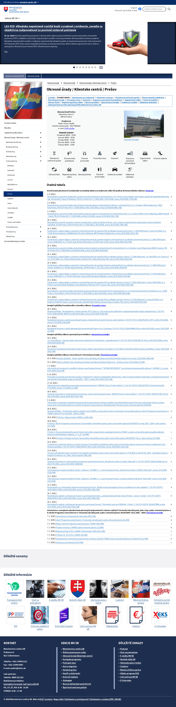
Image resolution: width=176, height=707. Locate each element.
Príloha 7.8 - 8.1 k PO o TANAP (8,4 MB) (72, 535)
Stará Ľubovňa (13, 208)
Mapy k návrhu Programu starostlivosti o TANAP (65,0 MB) (80, 523)
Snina (9, 203)
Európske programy (72, 659)
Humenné (11, 170)
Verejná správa (70, 670)
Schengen (67, 680)
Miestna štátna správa (130, 670)
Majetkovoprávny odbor (72, 102)
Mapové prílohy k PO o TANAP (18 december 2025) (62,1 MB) (80, 531)
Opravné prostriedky (110, 102)
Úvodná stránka (10, 123)
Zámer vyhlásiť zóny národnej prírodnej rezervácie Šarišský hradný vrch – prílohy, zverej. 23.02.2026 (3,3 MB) (101, 362)
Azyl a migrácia (70, 666)
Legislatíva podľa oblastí (13, 133)
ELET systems (46, 699)
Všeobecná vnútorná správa (127, 97)
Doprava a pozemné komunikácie (107, 100)
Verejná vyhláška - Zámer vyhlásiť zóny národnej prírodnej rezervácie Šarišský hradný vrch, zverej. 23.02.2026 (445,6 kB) (105, 358)
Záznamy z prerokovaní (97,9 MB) (69, 542)
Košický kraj (10, 152)
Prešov (10, 194)
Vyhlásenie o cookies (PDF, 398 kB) (105, 699)
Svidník (10, 217)
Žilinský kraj (10, 236)
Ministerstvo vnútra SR (73, 649)
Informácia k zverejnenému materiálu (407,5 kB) (76, 516)
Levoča (10, 180)
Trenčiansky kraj (12, 227)
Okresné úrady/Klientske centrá (77, 656)
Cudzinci (124, 666)
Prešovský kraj (11, 161)
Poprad (10, 189)
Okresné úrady (33, 76)
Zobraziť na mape (144, 126)
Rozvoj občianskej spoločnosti (77, 684)
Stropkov (11, 213)
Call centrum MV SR (129, 677)
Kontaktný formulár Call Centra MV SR (21, 684)
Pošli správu (69, 128)
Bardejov (11, 166)
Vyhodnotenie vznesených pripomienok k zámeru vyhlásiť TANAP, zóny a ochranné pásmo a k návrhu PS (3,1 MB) (102, 538)
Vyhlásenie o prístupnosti (77, 699)
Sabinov (10, 198)
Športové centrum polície (75, 687)
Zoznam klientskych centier (14, 241)
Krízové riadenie (150, 100)
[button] (12, 17)
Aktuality (7, 128)
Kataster (87, 100)
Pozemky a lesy (73, 100)
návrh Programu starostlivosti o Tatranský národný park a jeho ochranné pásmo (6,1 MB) (92, 520)
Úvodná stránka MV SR (14, 76)
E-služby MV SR (127, 656)
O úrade (51, 97)
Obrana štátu (54, 102)
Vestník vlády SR (127, 659)
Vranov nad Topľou (14, 222)
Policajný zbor (69, 663)
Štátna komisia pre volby (74, 652)
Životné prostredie (56, 100)
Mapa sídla (58, 699)
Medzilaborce (12, 184)
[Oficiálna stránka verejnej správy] (29, 2)
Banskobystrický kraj (13, 142)
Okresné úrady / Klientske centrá (16, 137)
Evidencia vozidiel (129, 102)
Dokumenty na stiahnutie (83, 97)
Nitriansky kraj (11, 156)
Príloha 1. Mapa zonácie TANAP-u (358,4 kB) (75, 417)
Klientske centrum (105, 97)
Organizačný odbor (132, 100)
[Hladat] (169, 9)
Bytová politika (92, 102)
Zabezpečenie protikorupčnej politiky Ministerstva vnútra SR (74, 105)
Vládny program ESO (129, 673)
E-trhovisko (125, 680)
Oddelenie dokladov (148, 102)
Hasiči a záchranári (71, 673)
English (134, 8)
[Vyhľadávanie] (154, 9)
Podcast (124, 649)
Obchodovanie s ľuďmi (130, 663)
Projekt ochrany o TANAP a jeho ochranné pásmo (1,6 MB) (80, 527)
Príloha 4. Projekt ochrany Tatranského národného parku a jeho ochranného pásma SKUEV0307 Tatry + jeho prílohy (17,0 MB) (108, 438)
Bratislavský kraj (12, 147)
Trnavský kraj (10, 232)
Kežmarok (11, 175)
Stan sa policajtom (129, 652)
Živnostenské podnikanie (153, 97)
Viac (6, 51)
